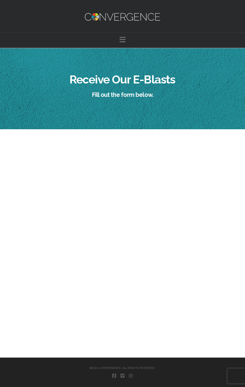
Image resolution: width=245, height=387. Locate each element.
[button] (122, 40)
